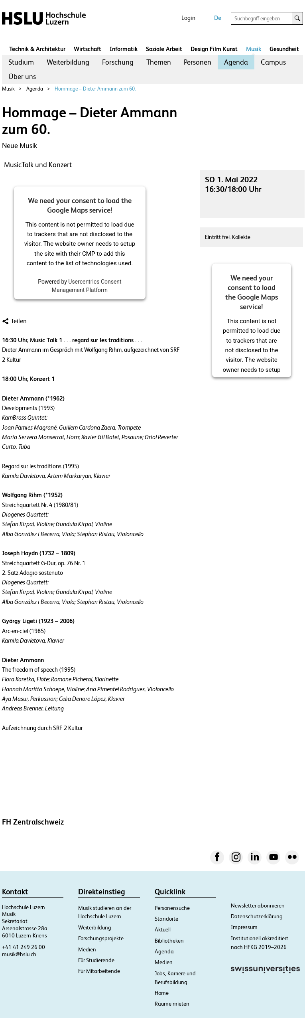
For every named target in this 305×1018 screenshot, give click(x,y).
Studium (21, 62)
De (217, 17)
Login (188, 17)
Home (162, 993)
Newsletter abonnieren (258, 905)
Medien (87, 949)
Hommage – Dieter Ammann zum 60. (95, 89)
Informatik (124, 48)
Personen (197, 62)
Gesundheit (284, 48)
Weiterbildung (68, 62)
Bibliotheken (169, 940)
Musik (253, 48)
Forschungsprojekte (101, 938)
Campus (273, 62)
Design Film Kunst (214, 48)
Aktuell (163, 929)
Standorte (166, 918)
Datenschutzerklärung (257, 916)
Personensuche (172, 908)
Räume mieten (172, 1003)
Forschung (118, 62)
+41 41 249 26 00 (23, 947)
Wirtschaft (87, 48)
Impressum (244, 927)
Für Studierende (96, 960)
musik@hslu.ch (19, 954)
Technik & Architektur (37, 48)
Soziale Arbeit (164, 48)
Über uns (22, 76)
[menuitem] (21, 62)
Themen (158, 62)
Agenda (236, 62)
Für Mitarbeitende (99, 971)
